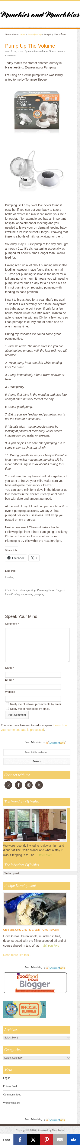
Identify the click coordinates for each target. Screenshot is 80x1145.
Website (10, 691)
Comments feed (12, 1094)
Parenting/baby (45, 590)
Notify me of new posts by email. (30, 708)
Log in (6, 1078)
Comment (12, 623)
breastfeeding (12, 594)
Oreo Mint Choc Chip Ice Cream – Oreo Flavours (31, 929)
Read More (45, 855)
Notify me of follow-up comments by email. (36, 704)
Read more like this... (17, 955)
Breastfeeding (28, 590)
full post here (51, 945)
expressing (27, 594)
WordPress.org (11, 1102)
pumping (39, 594)
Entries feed (10, 1086)
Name (9, 667)
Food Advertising (33, 742)
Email (9, 679)
